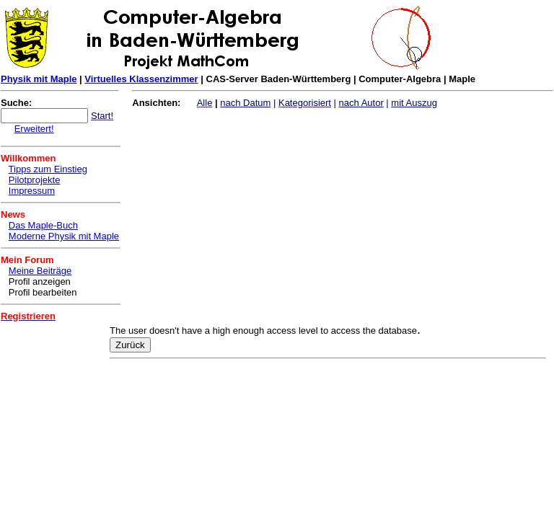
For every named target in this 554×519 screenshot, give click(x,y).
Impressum (32, 190)
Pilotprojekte (35, 179)
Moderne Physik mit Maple (64, 236)
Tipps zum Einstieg (48, 169)
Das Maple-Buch (43, 225)
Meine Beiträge (40, 270)
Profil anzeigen (40, 281)
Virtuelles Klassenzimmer (141, 79)
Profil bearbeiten (43, 292)
